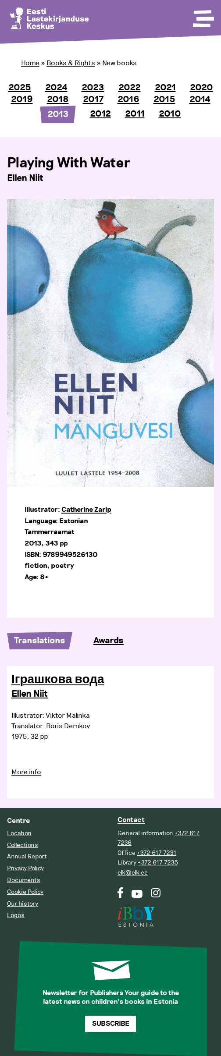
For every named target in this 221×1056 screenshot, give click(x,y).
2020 (201, 87)
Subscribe (110, 1023)
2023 (93, 87)
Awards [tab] (108, 640)
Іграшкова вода (57, 679)
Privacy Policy (25, 868)
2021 (165, 87)
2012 (100, 114)
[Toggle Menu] (202, 16)
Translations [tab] (39, 640)
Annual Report (27, 856)
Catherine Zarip (86, 509)
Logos (16, 915)
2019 (22, 99)
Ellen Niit (25, 178)
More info (26, 772)
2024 (56, 87)
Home (30, 63)
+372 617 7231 (156, 853)
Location (19, 833)
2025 (19, 87)
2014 (199, 99)
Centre (18, 821)
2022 (129, 87)
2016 (128, 99)
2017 (93, 99)
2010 (170, 114)
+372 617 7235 (158, 862)
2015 (164, 99)
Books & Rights (70, 63)
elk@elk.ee (133, 872)
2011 (135, 114)
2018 (58, 99)
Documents (23, 880)
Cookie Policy (25, 892)
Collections (22, 845)
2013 (58, 114)
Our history (22, 903)
